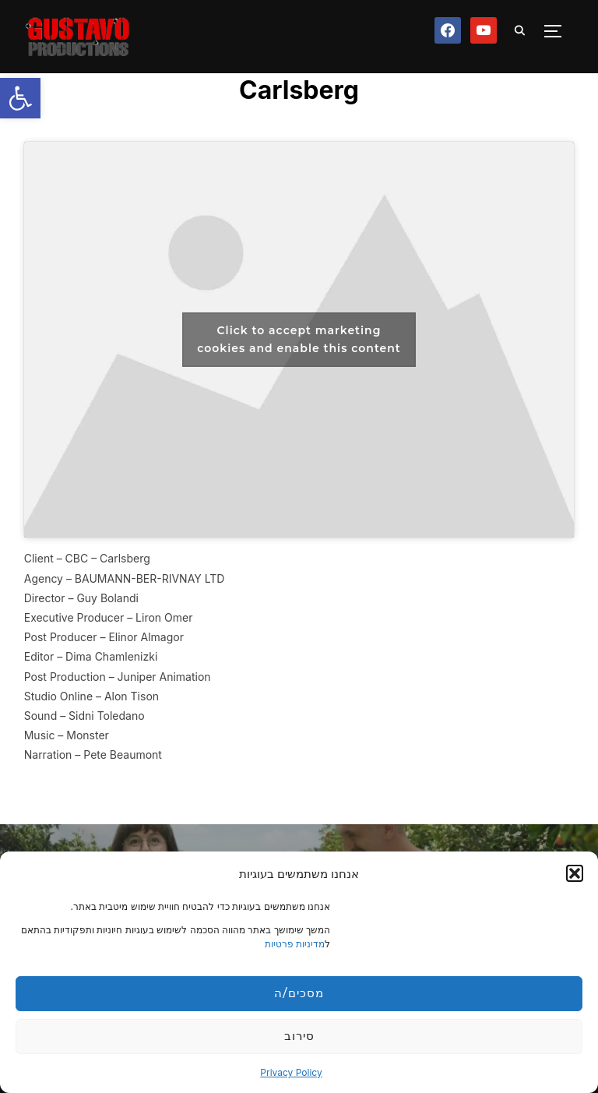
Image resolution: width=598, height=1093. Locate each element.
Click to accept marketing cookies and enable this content (299, 339)
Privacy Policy (291, 1072)
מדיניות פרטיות (295, 944)
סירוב (299, 1035)
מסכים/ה (298, 992)
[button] (20, 98)
